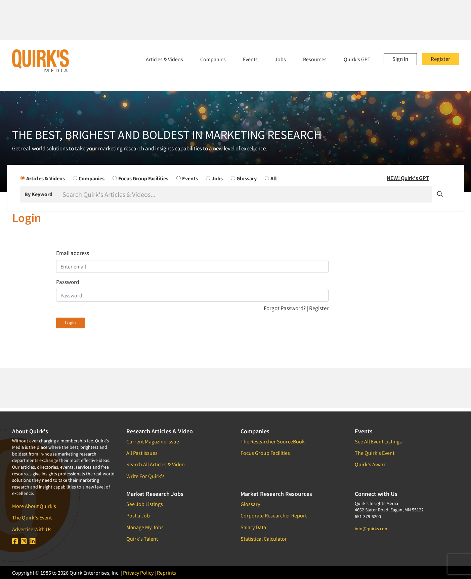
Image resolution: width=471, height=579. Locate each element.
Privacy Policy (138, 572)
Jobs (280, 59)
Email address (72, 253)
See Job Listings (144, 504)
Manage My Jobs (145, 527)
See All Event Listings (378, 441)
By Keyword (38, 194)
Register (440, 59)
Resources (315, 59)
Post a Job (138, 515)
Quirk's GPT (357, 59)
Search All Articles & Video (155, 464)
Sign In (400, 59)
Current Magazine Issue (152, 441)
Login (70, 323)
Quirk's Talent (142, 538)
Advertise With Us (31, 529)
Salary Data (253, 527)
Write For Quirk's (145, 476)
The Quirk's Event (32, 517)
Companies (213, 59)
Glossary (250, 504)
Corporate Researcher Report (274, 515)
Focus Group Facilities (265, 452)
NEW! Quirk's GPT (408, 178)
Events (250, 59)
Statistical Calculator (264, 538)
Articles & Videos (164, 59)
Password (67, 282)
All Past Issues (142, 452)
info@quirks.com (372, 529)
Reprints (166, 572)
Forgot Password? (285, 308)
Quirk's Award (371, 464)
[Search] (246, 194)
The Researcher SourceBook (273, 441)
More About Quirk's (34, 506)
